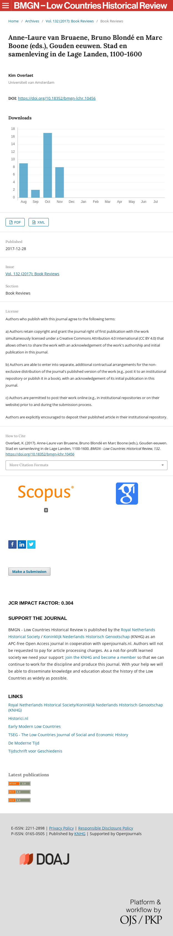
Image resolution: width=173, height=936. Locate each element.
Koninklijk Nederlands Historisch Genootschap (87, 636)
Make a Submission (29, 571)
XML (41, 222)
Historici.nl (18, 718)
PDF (17, 222)
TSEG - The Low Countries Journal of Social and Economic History (68, 734)
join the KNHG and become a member (100, 657)
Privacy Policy (61, 828)
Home (13, 21)
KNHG (79, 833)
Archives (32, 21)
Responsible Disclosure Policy (105, 828)
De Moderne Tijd (23, 743)
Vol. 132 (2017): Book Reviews (70, 21)
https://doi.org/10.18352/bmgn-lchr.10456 (57, 98)
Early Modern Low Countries (34, 726)
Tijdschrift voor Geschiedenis (35, 751)
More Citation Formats (28, 465)
